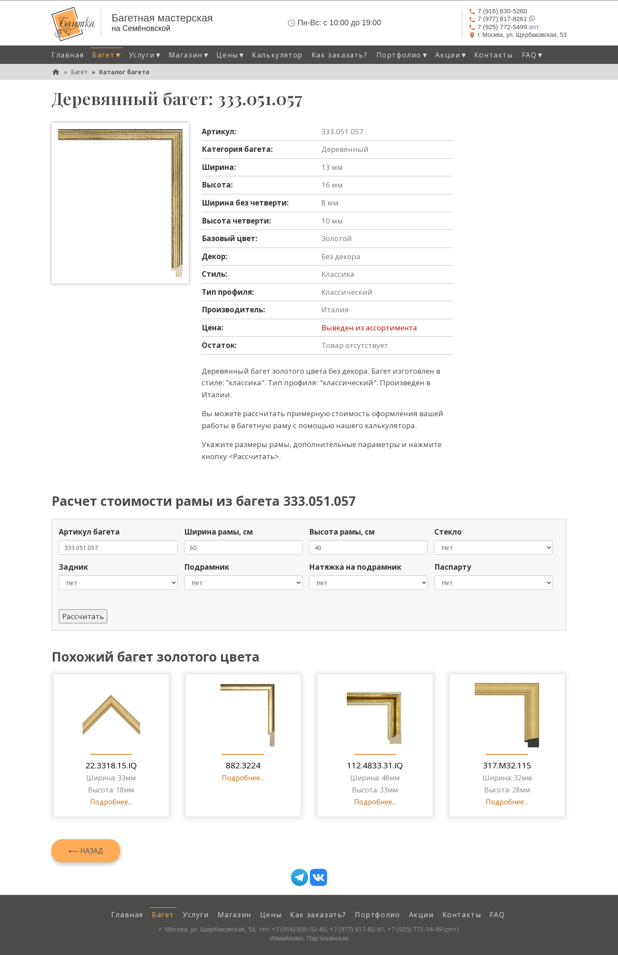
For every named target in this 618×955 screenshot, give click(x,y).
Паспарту (452, 567)
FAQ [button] (533, 55)
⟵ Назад (86, 850)
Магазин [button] (189, 55)
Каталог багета (124, 72)
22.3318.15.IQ (111, 765)
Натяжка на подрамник (355, 567)
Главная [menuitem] (68, 55)
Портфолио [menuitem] (377, 914)
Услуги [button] (145, 55)
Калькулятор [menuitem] (277, 55)
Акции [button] (451, 55)
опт (504, 26)
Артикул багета (89, 532)
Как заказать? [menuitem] (340, 55)
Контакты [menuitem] (493, 55)
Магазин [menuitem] (234, 914)
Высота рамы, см (342, 532)
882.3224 (243, 765)
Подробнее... (111, 802)
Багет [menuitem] (163, 914)
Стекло (448, 532)
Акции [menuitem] (421, 914)
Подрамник (206, 567)
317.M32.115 (507, 765)
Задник (73, 567)
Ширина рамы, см (218, 532)
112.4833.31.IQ (375, 765)
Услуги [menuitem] (196, 914)
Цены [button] (230, 55)
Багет (79, 72)
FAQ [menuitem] (497, 914)
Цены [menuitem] (271, 914)
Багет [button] (107, 55)
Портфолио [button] (402, 55)
